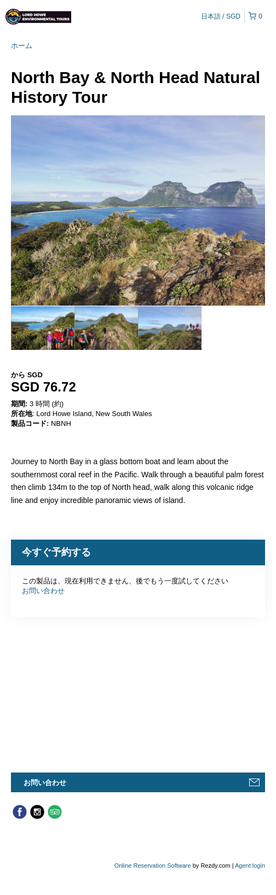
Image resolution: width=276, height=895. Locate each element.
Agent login (250, 865)
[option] (42, 328)
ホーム (21, 46)
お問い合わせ (43, 591)
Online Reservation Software (152, 865)
